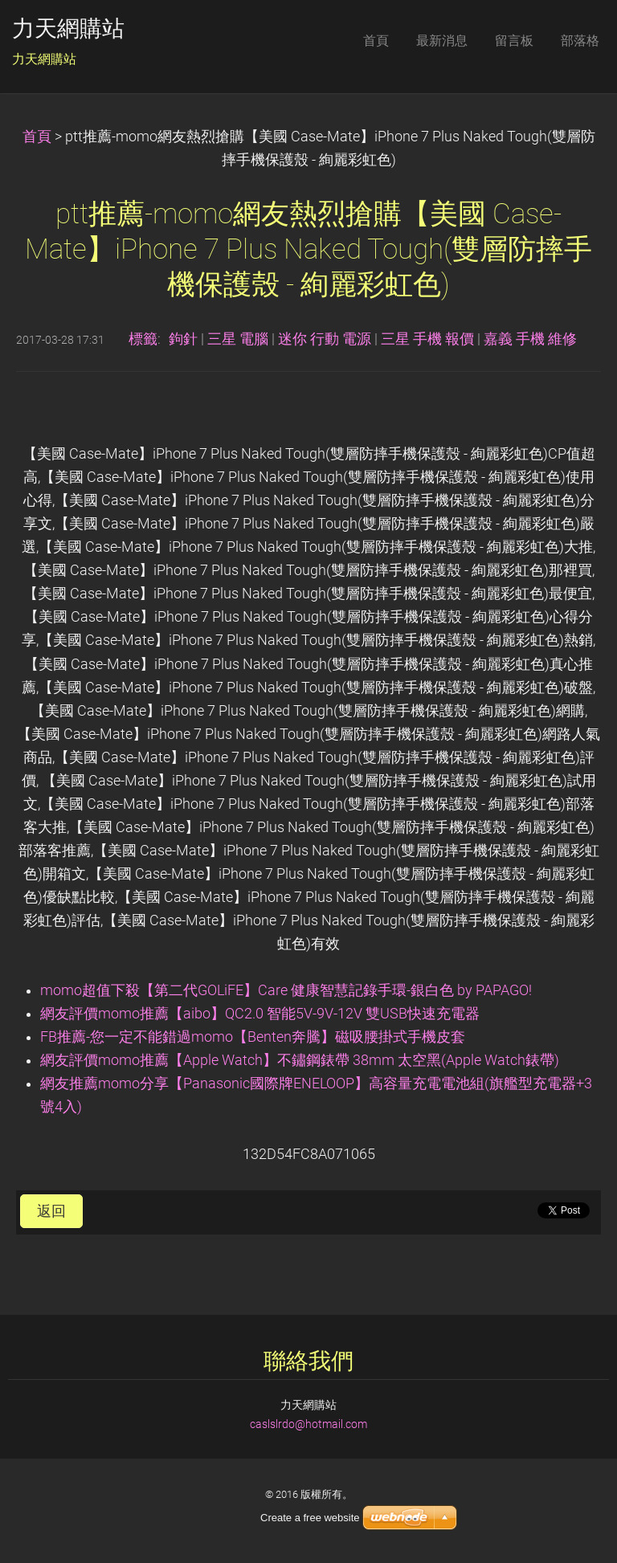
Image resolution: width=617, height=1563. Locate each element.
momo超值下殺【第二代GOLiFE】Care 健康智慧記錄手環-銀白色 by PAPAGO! (286, 990)
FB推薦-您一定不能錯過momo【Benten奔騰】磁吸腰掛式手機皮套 (252, 1037)
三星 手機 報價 (427, 339)
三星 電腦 (237, 339)
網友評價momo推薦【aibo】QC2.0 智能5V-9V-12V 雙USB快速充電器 (260, 1014)
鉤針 (183, 339)
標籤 (143, 339)
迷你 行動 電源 (324, 339)
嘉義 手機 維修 (530, 339)
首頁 (36, 137)
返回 (51, 1211)
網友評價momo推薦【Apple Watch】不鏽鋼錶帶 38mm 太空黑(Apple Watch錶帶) (299, 1060)
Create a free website (310, 1518)
